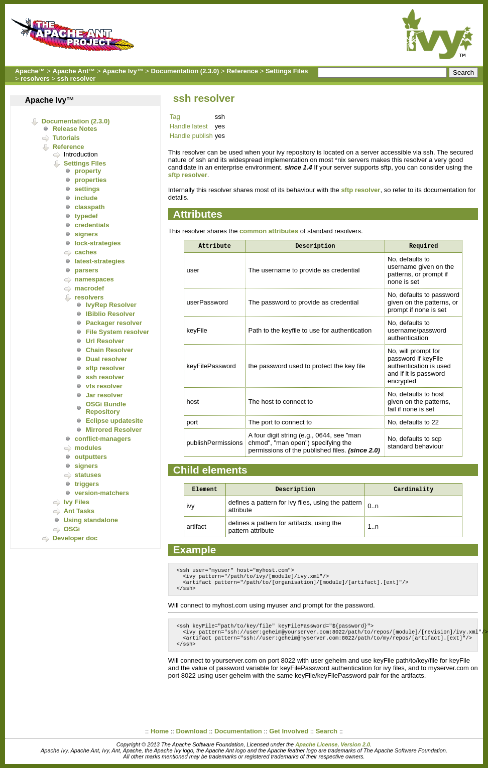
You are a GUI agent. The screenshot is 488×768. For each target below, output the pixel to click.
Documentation (238, 731)
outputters (91, 456)
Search (326, 731)
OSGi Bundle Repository (106, 407)
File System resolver (117, 332)
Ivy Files (76, 502)
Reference (242, 71)
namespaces (94, 279)
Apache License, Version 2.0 (332, 744)
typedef (86, 216)
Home (160, 731)
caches (86, 252)
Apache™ (30, 71)
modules (88, 447)
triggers (87, 484)
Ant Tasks (79, 511)
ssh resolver (76, 78)
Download (191, 731)
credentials (92, 225)
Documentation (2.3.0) (185, 71)
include (86, 198)
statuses (88, 475)
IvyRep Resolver (111, 305)
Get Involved (288, 731)
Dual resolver (106, 359)
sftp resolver (105, 368)
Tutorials (66, 137)
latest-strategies (100, 261)
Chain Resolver (110, 350)
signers (86, 234)
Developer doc (75, 538)
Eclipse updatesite (114, 420)
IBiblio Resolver (110, 314)
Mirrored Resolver (114, 429)
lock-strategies (98, 243)
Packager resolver (114, 323)
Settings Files (287, 71)
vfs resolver (104, 386)
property (88, 171)
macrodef (89, 288)
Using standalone (91, 520)
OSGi (72, 529)
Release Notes (75, 128)
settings (87, 189)
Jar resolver (104, 395)
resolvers (35, 78)
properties (91, 180)
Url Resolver (105, 341)
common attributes (268, 231)
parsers (86, 270)
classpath (90, 207)
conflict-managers (103, 438)
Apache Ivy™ (123, 71)
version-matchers (102, 493)
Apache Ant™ (74, 71)
